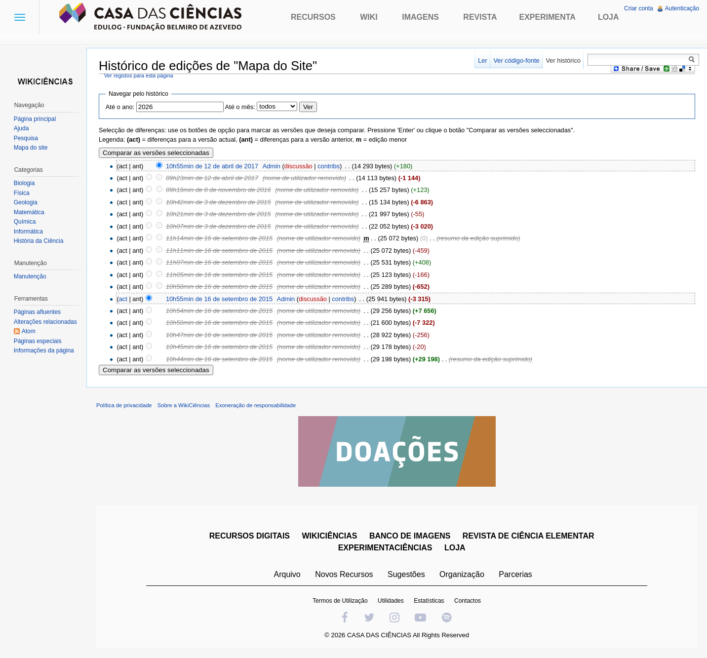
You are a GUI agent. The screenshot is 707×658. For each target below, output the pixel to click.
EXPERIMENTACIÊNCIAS (385, 548)
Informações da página (44, 350)
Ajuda (21, 128)
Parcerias (516, 575)
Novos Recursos (344, 575)
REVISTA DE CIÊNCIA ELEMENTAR (528, 536)
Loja (608, 17)
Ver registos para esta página (139, 75)
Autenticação (682, 8)
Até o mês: (241, 107)
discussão (299, 166)
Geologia (26, 202)
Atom (29, 331)
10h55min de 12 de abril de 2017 (212, 166)
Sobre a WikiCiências (184, 406)
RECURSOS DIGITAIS (249, 536)
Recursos (313, 17)
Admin (272, 166)
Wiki (369, 17)
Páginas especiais (38, 341)
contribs (329, 166)
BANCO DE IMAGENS (409, 536)
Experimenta (547, 17)
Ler (482, 60)
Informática (28, 231)
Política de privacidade (125, 406)
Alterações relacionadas (45, 321)
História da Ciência (39, 240)
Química (25, 221)
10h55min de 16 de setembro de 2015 (219, 299)
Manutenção (30, 276)
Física (22, 193)
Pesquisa (26, 138)
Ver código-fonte (516, 60)
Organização (461, 575)
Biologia (24, 183)
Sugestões (406, 575)
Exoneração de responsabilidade (256, 406)
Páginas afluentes (37, 312)
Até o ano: (120, 107)
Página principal (35, 119)
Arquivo (287, 575)
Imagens (420, 17)
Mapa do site (31, 147)
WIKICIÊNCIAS (329, 536)
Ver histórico (563, 60)
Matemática (29, 212)
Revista (480, 17)
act (123, 299)
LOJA (455, 548)
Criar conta (638, 8)
